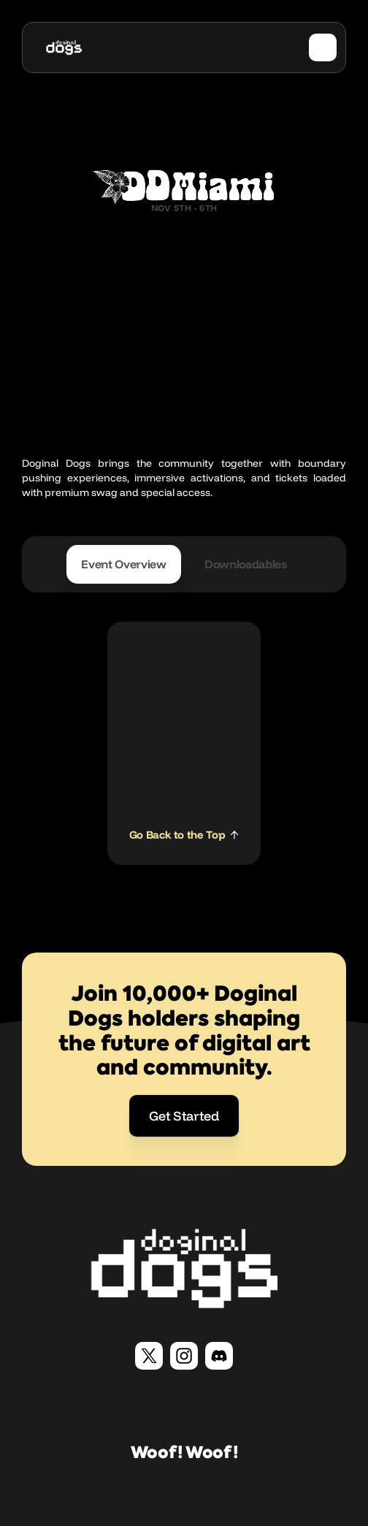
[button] (323, 47)
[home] (64, 47)
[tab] (123, 564)
